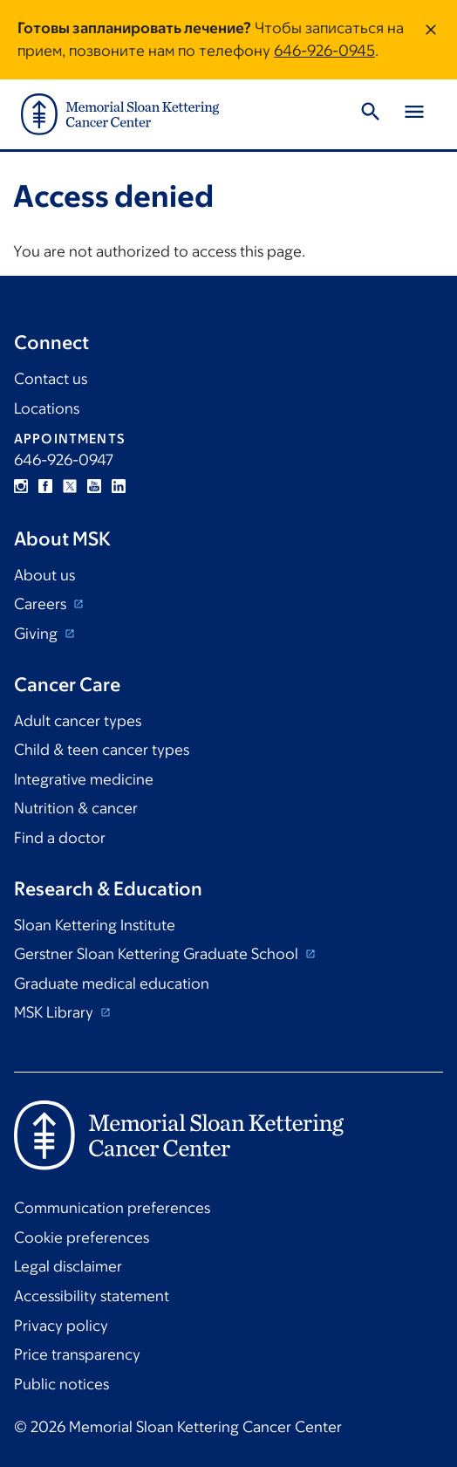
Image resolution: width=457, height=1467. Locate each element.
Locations (46, 408)
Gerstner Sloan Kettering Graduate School (158, 954)
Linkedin (119, 486)
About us (44, 575)
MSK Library (55, 1012)
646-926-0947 (63, 460)
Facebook (45, 486)
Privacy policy (61, 1325)
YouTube (94, 486)
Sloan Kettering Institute (94, 925)
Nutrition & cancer (76, 808)
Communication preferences (112, 1208)
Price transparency (77, 1354)
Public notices (61, 1384)
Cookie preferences (81, 1237)
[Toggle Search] (370, 114)
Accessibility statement (91, 1296)
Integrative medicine (83, 779)
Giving (37, 633)
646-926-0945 (324, 50)
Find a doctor (60, 838)
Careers (42, 604)
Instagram (21, 486)
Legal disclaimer (68, 1266)
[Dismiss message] (431, 39)
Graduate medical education (111, 983)
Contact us (50, 378)
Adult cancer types (77, 721)
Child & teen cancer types (101, 749)
